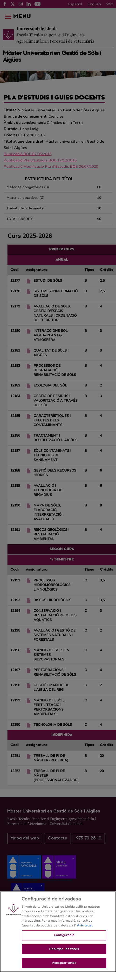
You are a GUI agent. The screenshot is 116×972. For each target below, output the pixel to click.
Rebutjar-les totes (64, 953)
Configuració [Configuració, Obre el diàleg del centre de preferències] (64, 939)
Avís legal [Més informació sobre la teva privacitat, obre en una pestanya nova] (84, 929)
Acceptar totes (64, 967)
